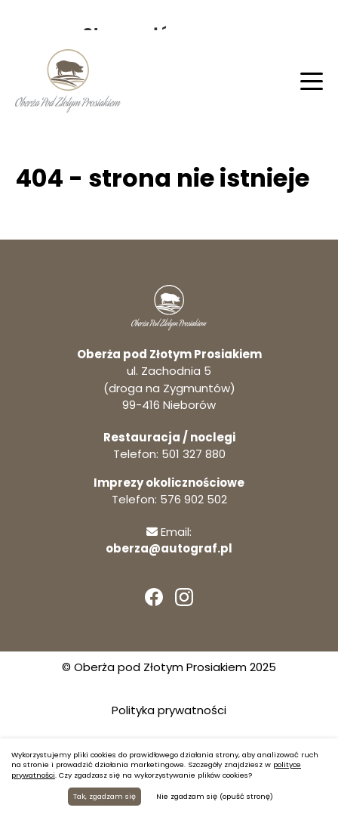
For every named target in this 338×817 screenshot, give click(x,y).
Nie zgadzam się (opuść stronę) (214, 796)
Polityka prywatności (169, 710)
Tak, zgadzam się (104, 796)
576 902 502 (193, 499)
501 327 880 (193, 454)
